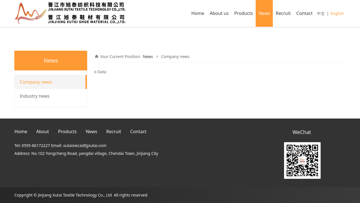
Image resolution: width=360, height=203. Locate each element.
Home (197, 13)
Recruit (283, 13)
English (337, 13)
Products (243, 13)
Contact (304, 13)
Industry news (35, 96)
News (264, 13)
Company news (36, 82)
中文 (321, 13)
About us (219, 13)
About (42, 131)
